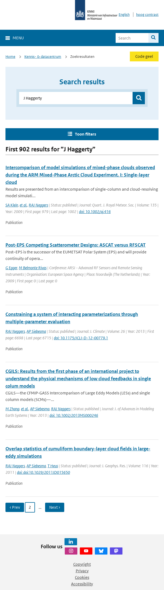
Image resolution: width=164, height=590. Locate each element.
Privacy (82, 570)
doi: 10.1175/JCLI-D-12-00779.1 (81, 337)
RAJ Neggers (38, 205)
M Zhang (12, 408)
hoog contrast (147, 14)
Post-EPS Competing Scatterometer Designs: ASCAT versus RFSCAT (75, 245)
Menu (18, 37)
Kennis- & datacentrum (42, 56)
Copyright (82, 564)
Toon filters (85, 134)
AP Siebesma (36, 331)
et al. (23, 205)
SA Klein (11, 205)
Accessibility (82, 583)
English (124, 14)
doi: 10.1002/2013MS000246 (73, 415)
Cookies (82, 577)
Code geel (144, 56)
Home (10, 56)
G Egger (11, 267)
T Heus (53, 465)
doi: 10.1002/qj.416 (95, 211)
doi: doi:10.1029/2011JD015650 (43, 472)
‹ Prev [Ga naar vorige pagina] (15, 507)
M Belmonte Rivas (32, 267)
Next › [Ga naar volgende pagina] (54, 507)
